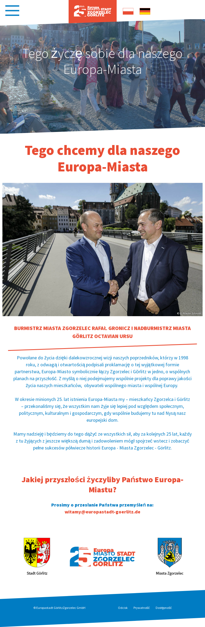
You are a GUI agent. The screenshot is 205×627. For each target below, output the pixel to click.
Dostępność (164, 608)
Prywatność (141, 608)
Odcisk (123, 608)
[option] (102, 76)
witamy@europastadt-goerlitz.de (102, 512)
